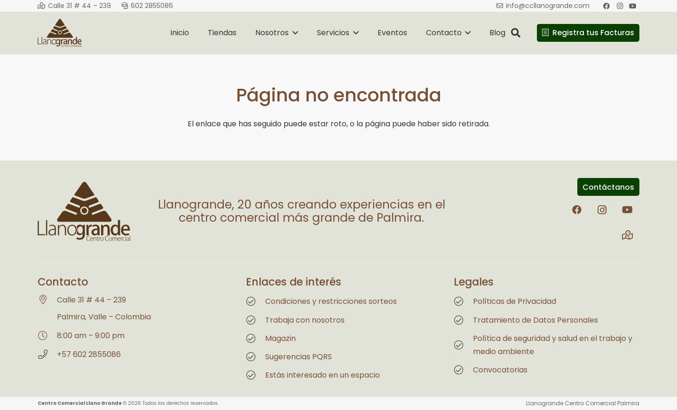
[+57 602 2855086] (47, 354)
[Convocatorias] (463, 370)
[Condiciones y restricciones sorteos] (255, 301)
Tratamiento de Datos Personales (535, 320)
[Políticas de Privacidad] (463, 301)
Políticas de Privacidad (514, 301)
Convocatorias (500, 369)
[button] (293, 33)
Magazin (280, 338)
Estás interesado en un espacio (322, 375)
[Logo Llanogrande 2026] (59, 33)
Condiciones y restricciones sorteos (331, 301)
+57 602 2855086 (89, 354)
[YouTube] (627, 210)
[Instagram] (602, 210)
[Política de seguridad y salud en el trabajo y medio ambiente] (463, 345)
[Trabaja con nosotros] (255, 320)
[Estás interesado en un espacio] (255, 375)
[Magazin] (255, 338)
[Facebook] (577, 210)
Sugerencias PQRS (298, 356)
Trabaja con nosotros (305, 320)
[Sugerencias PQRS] (255, 357)
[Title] (627, 235)
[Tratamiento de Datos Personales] (463, 320)
